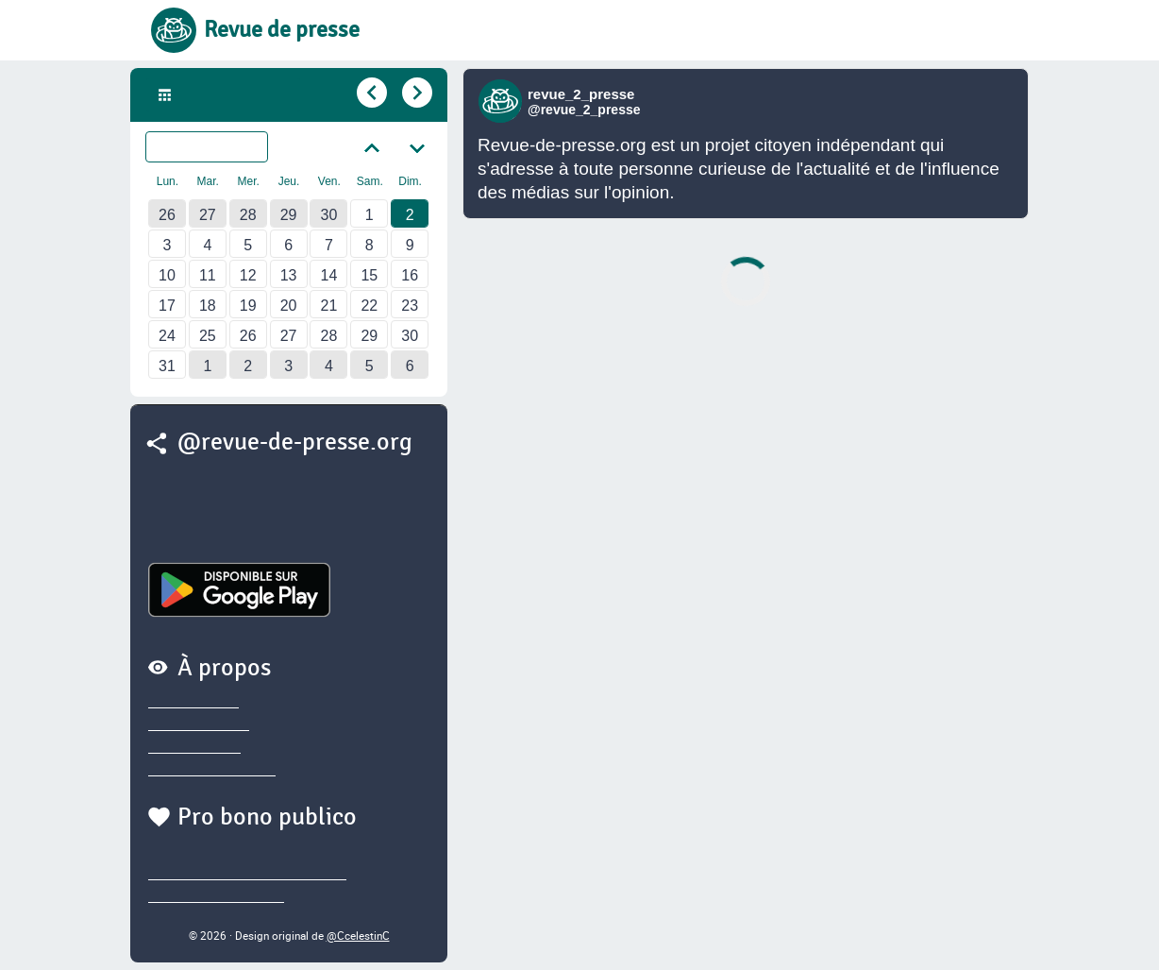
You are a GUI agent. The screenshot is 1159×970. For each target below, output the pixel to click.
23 (409, 306)
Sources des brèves (212, 768)
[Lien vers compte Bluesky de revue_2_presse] (503, 101)
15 (369, 275)
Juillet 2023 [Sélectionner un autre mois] (218, 147)
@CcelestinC (358, 935)
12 (248, 275)
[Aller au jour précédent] (370, 93)
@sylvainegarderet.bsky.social (247, 872)
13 (288, 275)
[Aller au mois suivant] (417, 146)
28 (248, 215)
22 (369, 306)
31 (167, 366)
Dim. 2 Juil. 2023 (234, 95)
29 (288, 215)
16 (409, 275)
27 (207, 215)
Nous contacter (198, 723)
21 (329, 306)
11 (207, 275)
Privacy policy (193, 700)
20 (288, 306)
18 (207, 306)
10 (167, 275)
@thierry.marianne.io (216, 895)
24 (167, 336)
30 (329, 215)
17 (167, 306)
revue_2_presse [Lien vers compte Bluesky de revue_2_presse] (581, 94)
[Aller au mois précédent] (372, 146)
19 (248, 306)
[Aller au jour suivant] (415, 93)
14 (329, 275)
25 (207, 336)
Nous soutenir (194, 746)
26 (167, 215)
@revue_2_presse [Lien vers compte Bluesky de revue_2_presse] (584, 109)
